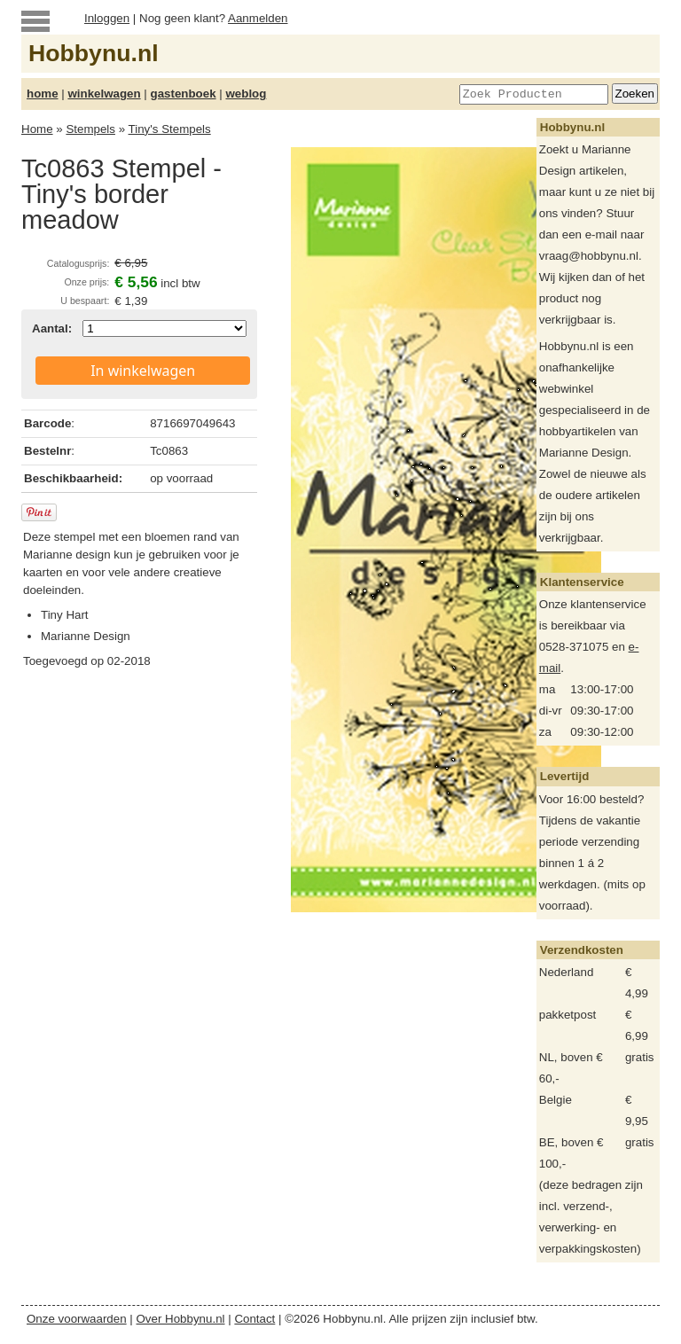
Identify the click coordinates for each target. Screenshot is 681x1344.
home (43, 93)
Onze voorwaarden (77, 1318)
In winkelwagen (142, 370)
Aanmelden (257, 18)
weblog (245, 93)
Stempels (90, 129)
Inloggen (106, 18)
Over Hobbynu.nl (181, 1318)
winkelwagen (103, 93)
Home (37, 129)
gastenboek (183, 93)
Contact (254, 1318)
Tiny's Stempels (170, 129)
